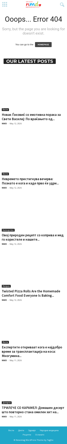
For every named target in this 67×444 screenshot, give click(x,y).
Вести (5, 109)
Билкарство (8, 230)
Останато (39, 434)
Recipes (6, 286)
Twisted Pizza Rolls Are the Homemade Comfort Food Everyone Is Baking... (31, 293)
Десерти (7, 402)
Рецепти (27, 434)
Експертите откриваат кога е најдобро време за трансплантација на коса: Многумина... (32, 351)
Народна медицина (49, 430)
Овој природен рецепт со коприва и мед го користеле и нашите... (33, 237)
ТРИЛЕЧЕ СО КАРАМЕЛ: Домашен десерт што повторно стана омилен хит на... (33, 410)
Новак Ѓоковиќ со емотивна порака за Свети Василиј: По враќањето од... (31, 116)
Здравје (32, 430)
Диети (21, 430)
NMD (4, 123)
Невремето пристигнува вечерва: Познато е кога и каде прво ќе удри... (30, 181)
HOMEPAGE (43, 45)
